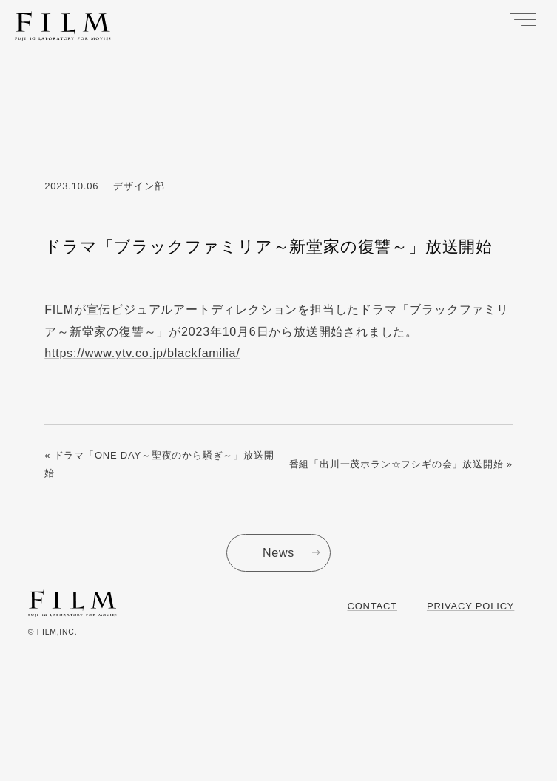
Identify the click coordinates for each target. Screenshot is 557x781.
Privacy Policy (470, 606)
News (278, 553)
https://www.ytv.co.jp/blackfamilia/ (142, 353)
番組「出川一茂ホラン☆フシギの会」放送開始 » (401, 464)
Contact (372, 606)
